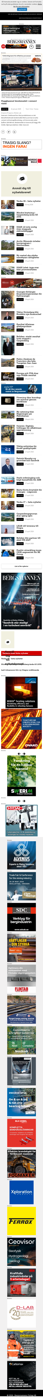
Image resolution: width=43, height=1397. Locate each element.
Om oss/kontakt (32, 14)
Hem (9, 14)
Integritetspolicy (37, 18)
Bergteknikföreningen (25, 18)
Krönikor (39, 14)
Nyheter (4, 109)
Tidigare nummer (22, 14)
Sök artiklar (14, 14)
